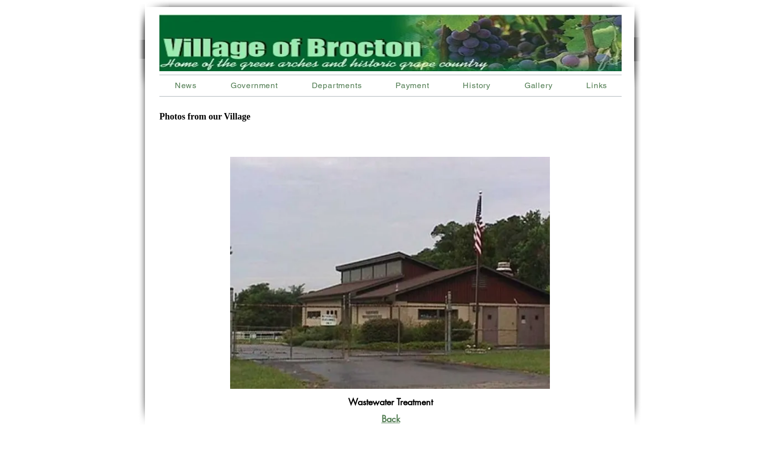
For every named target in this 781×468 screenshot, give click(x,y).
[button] (337, 85)
